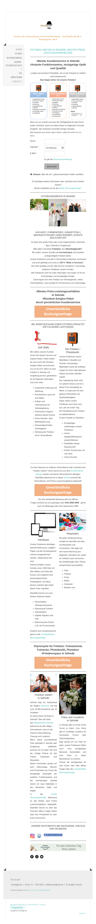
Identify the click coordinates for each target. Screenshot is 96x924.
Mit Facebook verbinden (53, 841)
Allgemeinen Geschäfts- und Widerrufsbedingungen (38, 895)
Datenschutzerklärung (62, 165)
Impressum (13, 909)
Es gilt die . (58, 165)
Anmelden (82, 918)
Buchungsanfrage (14, 63)
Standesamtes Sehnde (43, 729)
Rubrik (66, 484)
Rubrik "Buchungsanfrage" (70, 194)
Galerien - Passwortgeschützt (14, 71)
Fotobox (18, 59)
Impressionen (16, 83)
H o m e (19, 55)
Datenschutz (22, 909)
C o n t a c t (17, 87)
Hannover (45, 712)
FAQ (20, 79)
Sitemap (42, 909)
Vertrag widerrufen (17, 912)
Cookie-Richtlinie (32, 909)
